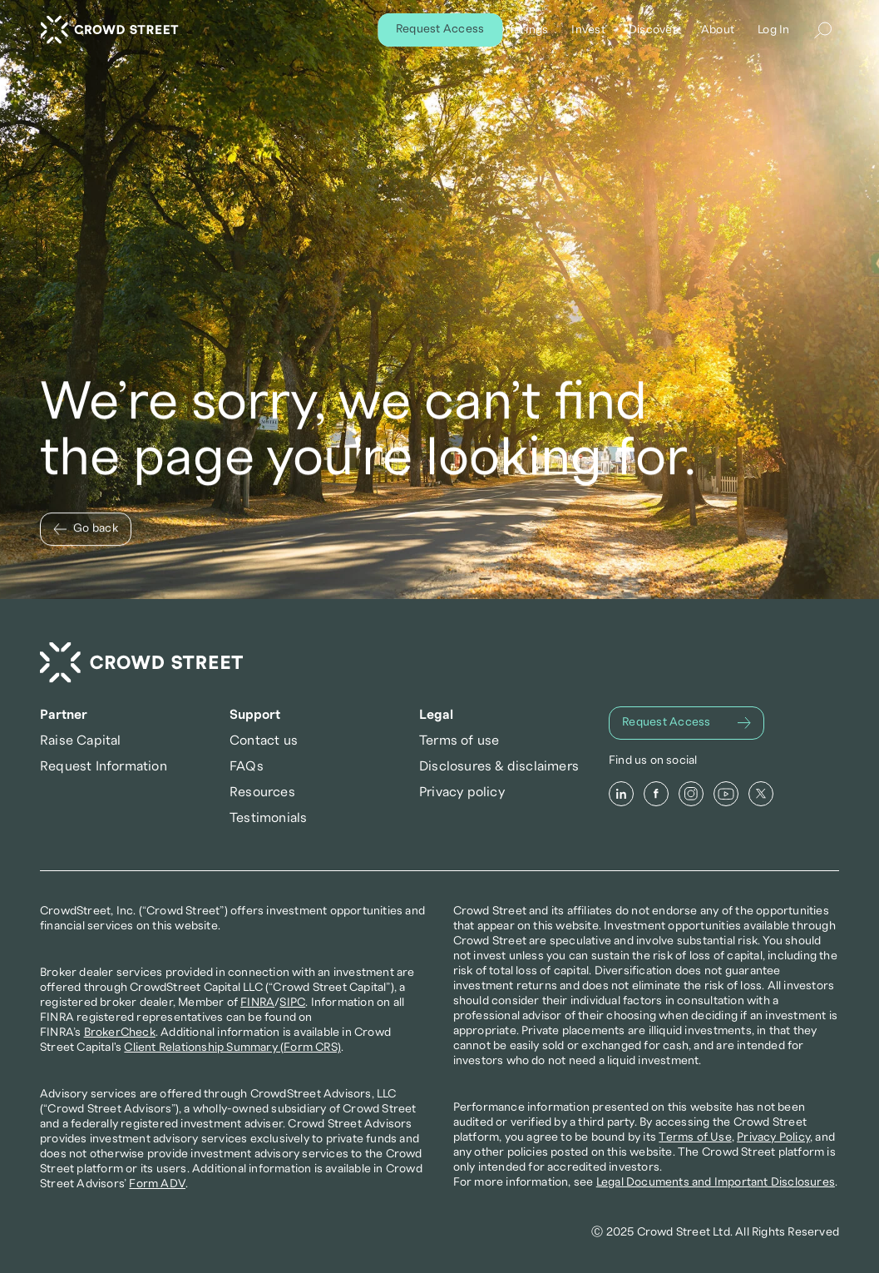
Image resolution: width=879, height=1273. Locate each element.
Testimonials (268, 818)
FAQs (247, 766)
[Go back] (85, 529)
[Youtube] (726, 793)
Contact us (264, 740)
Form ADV (157, 1184)
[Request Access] (686, 723)
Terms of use (459, 740)
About (716, 30)
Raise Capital (80, 740)
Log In (774, 30)
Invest (588, 30)
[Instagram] (691, 793)
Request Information (103, 766)
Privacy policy (462, 792)
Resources (262, 792)
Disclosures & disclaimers (499, 766)
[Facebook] (656, 793)
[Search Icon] (822, 30)
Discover (652, 30)
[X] (760, 793)
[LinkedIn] (621, 793)
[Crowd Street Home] (141, 662)
